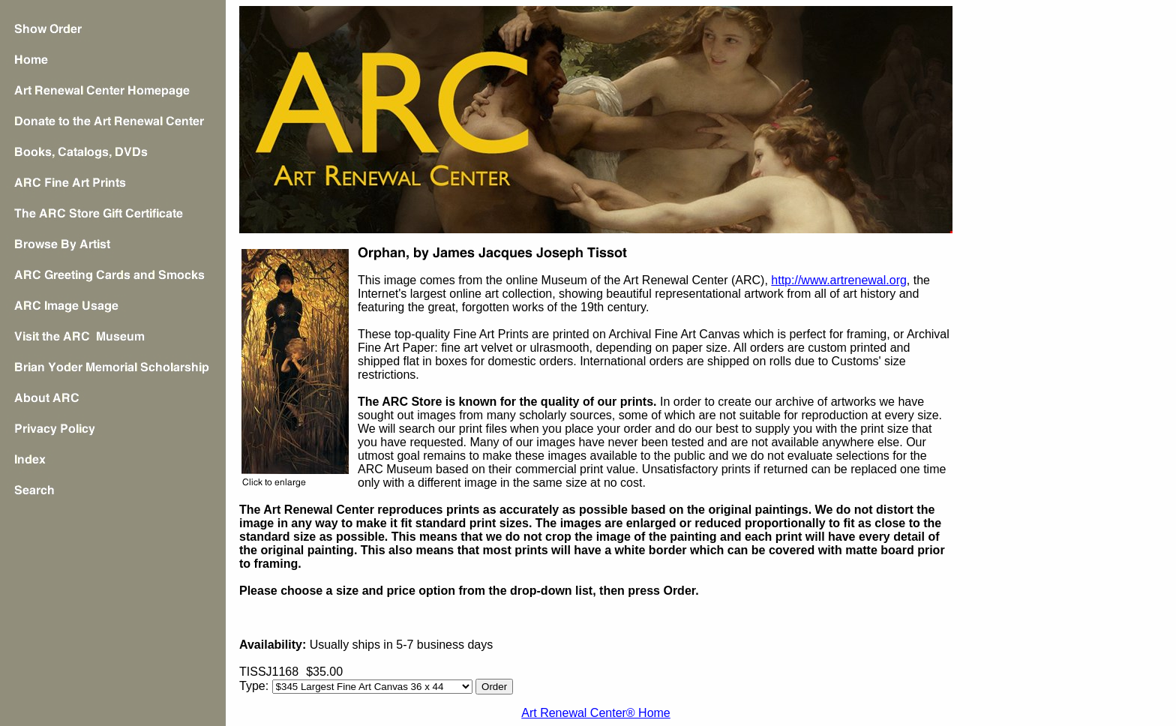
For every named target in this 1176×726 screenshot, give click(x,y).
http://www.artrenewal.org (839, 280)
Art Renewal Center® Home (595, 712)
